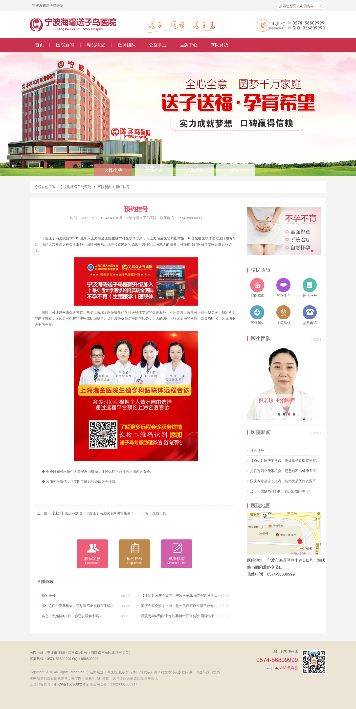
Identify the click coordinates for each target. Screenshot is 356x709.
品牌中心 (189, 44)
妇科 (235, 169)
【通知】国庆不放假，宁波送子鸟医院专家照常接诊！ (92, 513)
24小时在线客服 (285, 668)
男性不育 (154, 169)
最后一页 (159, 513)
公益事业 (158, 44)
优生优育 (195, 169)
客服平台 (284, 296)
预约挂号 (48, 596)
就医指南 (258, 296)
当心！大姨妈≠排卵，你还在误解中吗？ (72, 616)
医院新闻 (65, 44)
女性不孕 (113, 169)
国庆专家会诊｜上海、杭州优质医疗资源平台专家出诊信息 (186, 606)
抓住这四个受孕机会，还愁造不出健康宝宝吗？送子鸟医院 (87, 606)
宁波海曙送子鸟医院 (75, 187)
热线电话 (310, 323)
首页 (39, 44)
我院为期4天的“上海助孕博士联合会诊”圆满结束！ (179, 616)
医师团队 (127, 44)
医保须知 (258, 323)
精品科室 (96, 44)
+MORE (316, 339)
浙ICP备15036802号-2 (71, 684)
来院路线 (219, 44)
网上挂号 (310, 296)
